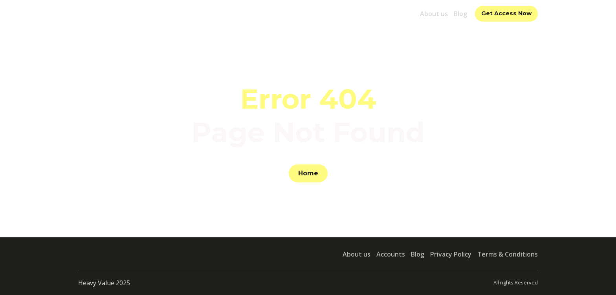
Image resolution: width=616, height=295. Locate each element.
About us (434, 13)
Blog (460, 13)
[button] (506, 14)
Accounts (390, 254)
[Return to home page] (114, 13)
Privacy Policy (450, 254)
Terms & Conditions (507, 254)
